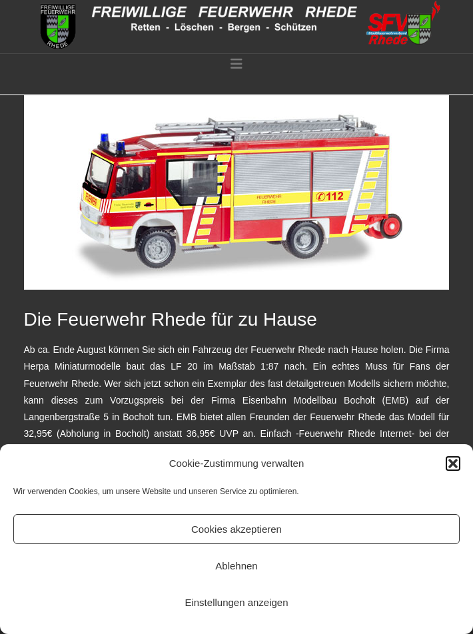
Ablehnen (236, 565)
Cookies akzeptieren (236, 529)
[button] (453, 463)
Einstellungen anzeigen (236, 602)
